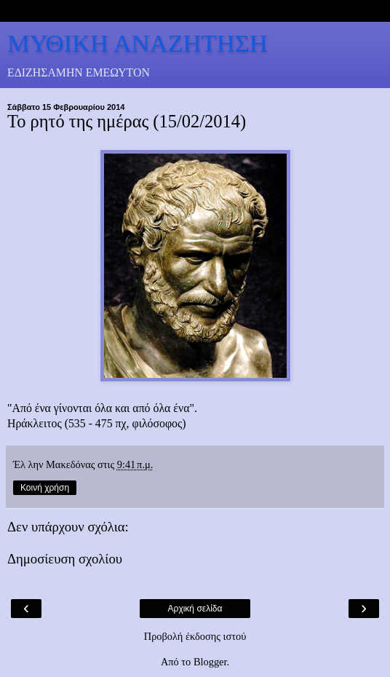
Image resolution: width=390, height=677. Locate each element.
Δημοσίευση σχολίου (64, 558)
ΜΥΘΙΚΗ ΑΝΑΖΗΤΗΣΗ (137, 43)
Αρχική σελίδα (195, 608)
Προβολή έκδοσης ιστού (195, 636)
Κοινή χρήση (44, 488)
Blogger (210, 662)
